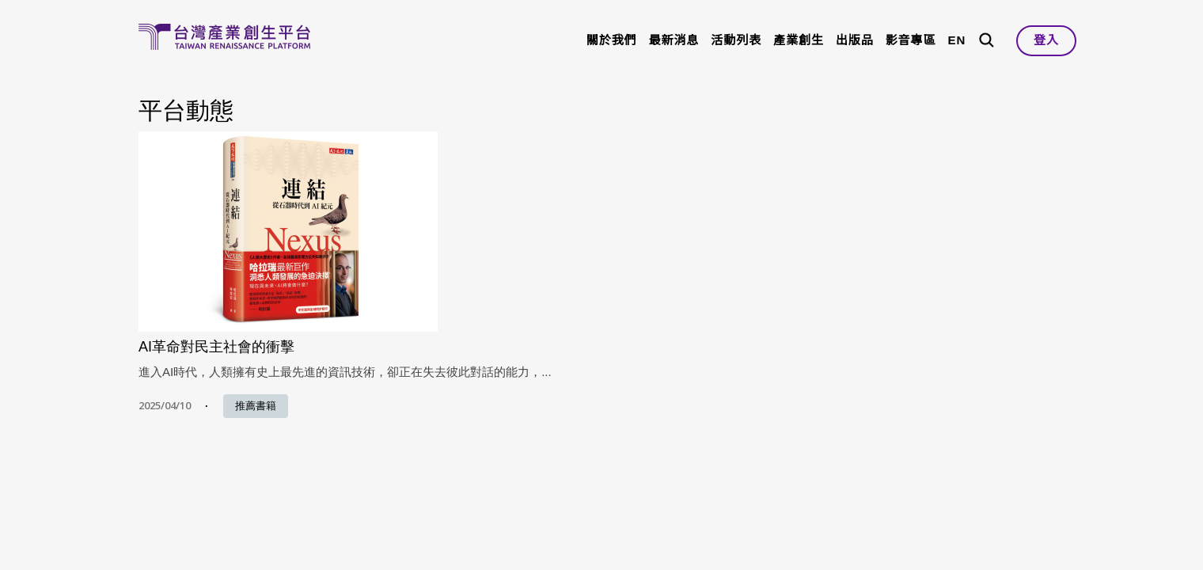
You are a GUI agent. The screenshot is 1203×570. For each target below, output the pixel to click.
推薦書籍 (255, 406)
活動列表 (736, 40)
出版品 (855, 40)
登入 (1046, 40)
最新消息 (674, 40)
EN (956, 40)
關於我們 (611, 40)
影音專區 (911, 40)
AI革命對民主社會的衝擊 (216, 347)
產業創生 (798, 40)
